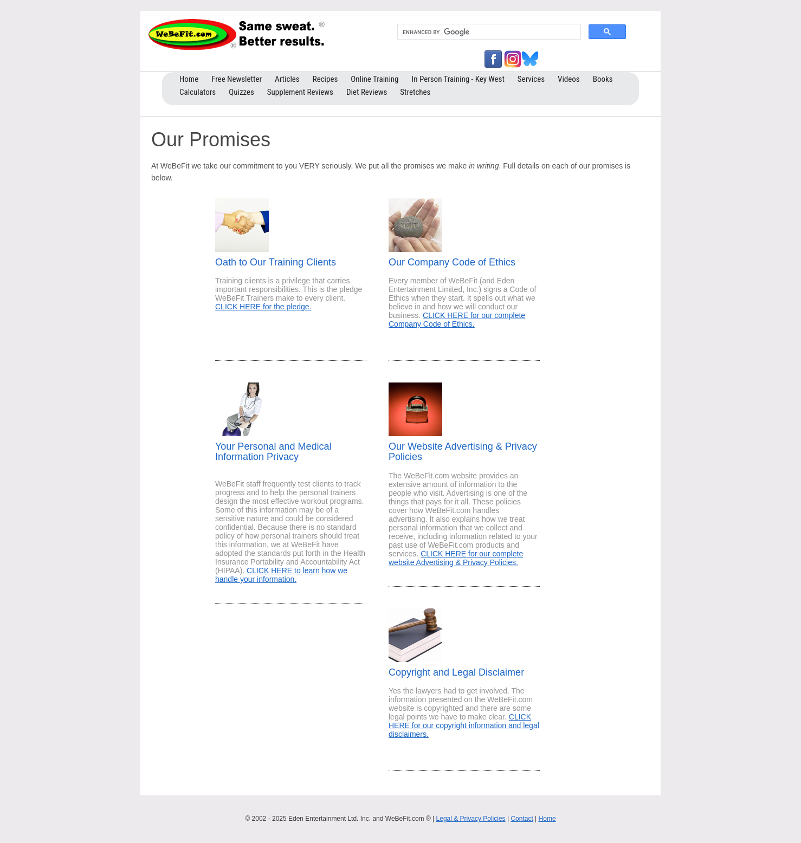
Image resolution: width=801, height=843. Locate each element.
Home (547, 818)
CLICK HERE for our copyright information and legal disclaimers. (464, 725)
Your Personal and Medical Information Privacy (273, 452)
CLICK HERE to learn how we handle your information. (281, 574)
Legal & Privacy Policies (471, 818)
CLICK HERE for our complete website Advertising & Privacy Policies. (456, 558)
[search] (488, 32)
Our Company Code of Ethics (452, 262)
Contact (522, 818)
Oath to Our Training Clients (275, 262)
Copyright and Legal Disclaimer (456, 672)
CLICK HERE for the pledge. (263, 306)
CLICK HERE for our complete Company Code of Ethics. (457, 319)
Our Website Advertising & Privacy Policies (463, 452)
